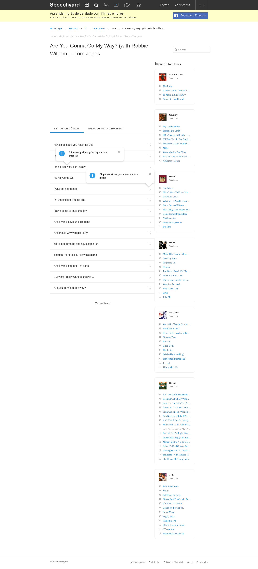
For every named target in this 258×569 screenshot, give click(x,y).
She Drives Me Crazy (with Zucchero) (195, 457)
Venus (181, 489)
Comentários (202, 560)
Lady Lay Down (185, 196)
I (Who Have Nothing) (188, 353)
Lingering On (184, 262)
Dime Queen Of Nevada (189, 205)
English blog (154, 560)
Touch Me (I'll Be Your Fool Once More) (197, 143)
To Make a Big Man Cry (189, 94)
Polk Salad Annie (186, 484)
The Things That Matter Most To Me (195, 209)
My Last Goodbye (186, 126)
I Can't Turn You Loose (189, 523)
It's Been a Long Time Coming (192, 90)
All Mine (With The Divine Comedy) (195, 393)
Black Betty (183, 344)
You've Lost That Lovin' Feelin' (192, 497)
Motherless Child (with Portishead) (194, 423)
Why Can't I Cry (185, 287)
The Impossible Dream (188, 531)
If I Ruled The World (187, 502)
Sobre (190, 560)
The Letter (183, 349)
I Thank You (183, 527)
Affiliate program (137, 560)
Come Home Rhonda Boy (190, 213)
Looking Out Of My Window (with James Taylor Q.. (202, 397)
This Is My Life (185, 366)
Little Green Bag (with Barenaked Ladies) (197, 436)
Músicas (73, 28)
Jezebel (181, 362)
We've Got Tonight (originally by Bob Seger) (198, 323)
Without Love (184, 519)
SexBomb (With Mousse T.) (191, 453)
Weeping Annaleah (186, 283)
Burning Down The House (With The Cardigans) (200, 449)
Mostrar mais (102, 303)
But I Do (182, 226)
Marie (180, 147)
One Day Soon (185, 257)
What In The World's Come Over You (195, 200)
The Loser (182, 86)
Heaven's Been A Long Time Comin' (195, 332)
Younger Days (184, 336)
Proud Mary (183, 510)
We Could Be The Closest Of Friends (195, 156)
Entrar (164, 5)
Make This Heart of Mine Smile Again (196, 253)
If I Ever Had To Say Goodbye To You (195, 139)
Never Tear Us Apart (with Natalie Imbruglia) (199, 406)
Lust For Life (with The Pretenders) (194, 402)
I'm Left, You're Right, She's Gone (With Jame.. (200, 432)
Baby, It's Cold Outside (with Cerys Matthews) (199, 444)
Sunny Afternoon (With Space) (192, 410)
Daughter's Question (187, 222)
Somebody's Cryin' (186, 130)
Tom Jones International (189, 357)
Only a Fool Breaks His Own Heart (194, 279)
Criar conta (182, 5)
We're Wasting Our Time (189, 152)
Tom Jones (99, 28)
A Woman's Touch (186, 160)
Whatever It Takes (186, 327)
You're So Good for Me (189, 99)
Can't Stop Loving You (188, 506)
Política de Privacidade (174, 560)
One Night (183, 187)
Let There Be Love (186, 493)
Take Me (182, 296)
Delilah (181, 266)
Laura (180, 292)
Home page (56, 28)
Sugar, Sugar (184, 514)
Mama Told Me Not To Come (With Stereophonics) (202, 440)
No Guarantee (184, 217)
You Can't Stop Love (187, 274)
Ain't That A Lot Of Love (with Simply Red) (198, 419)
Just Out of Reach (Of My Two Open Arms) (198, 270)
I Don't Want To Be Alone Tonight (194, 135)
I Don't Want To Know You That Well (195, 192)
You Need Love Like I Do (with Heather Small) (200, 414)
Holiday (181, 340)
